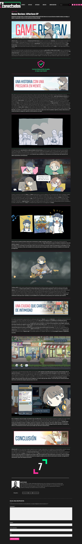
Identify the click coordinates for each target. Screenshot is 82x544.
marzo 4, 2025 (14, 11)
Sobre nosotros (53, 5)
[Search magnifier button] (70, 5)
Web (11, 533)
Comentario (12, 506)
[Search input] (64, 5)
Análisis (44, 5)
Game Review (36, 492)
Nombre (11, 522)
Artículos (37, 5)
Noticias (30, 5)
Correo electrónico (13, 527)
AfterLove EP (25, 492)
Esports (23, 5)
